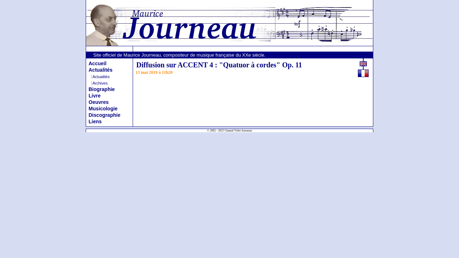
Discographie (104, 115)
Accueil (98, 63)
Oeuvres (99, 102)
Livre (94, 96)
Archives (100, 83)
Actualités (101, 70)
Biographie (102, 89)
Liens (95, 121)
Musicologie (103, 108)
